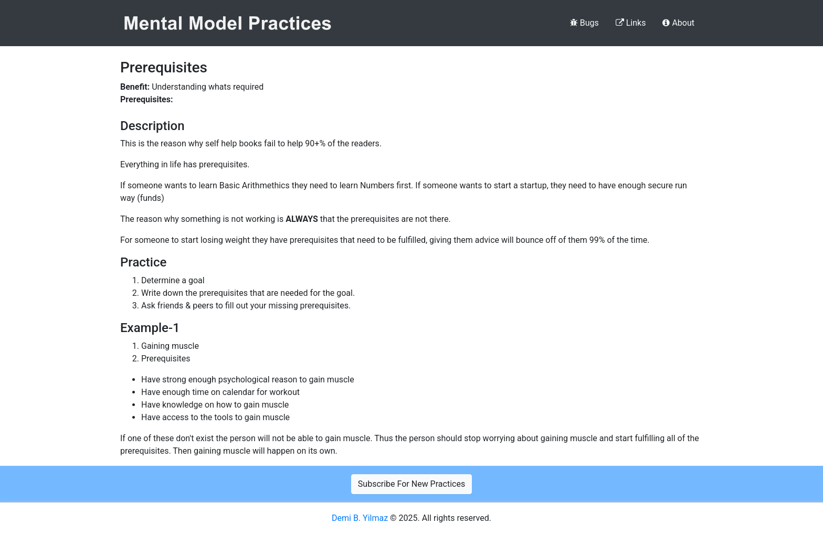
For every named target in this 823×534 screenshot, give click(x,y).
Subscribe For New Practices (411, 484)
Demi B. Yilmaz (361, 518)
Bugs (584, 23)
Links (631, 23)
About (678, 23)
